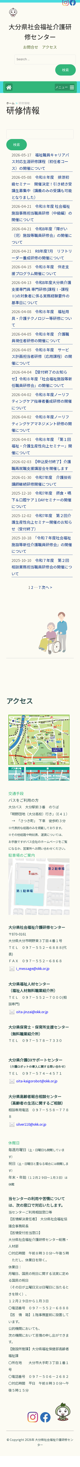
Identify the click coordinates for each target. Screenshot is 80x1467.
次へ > (47, 587)
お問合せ (30, 47)
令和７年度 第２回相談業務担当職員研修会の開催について (42, 566)
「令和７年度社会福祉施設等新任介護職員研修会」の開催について (42, 544)
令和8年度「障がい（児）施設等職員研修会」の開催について (42, 235)
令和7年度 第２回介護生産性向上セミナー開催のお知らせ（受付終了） (42, 522)
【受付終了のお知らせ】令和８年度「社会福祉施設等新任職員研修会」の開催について (42, 378)
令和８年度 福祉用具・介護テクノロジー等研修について (42, 318)
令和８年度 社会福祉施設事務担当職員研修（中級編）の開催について (42, 212)
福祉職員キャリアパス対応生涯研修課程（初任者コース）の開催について (40, 161)
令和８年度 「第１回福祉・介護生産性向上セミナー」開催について (42, 445)
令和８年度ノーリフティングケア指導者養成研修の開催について (42, 401)
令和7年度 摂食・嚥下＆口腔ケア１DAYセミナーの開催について (41, 499)
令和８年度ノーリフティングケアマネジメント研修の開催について (42, 423)
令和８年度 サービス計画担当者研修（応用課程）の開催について (42, 356)
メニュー (64, 87)
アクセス (49, 47)
